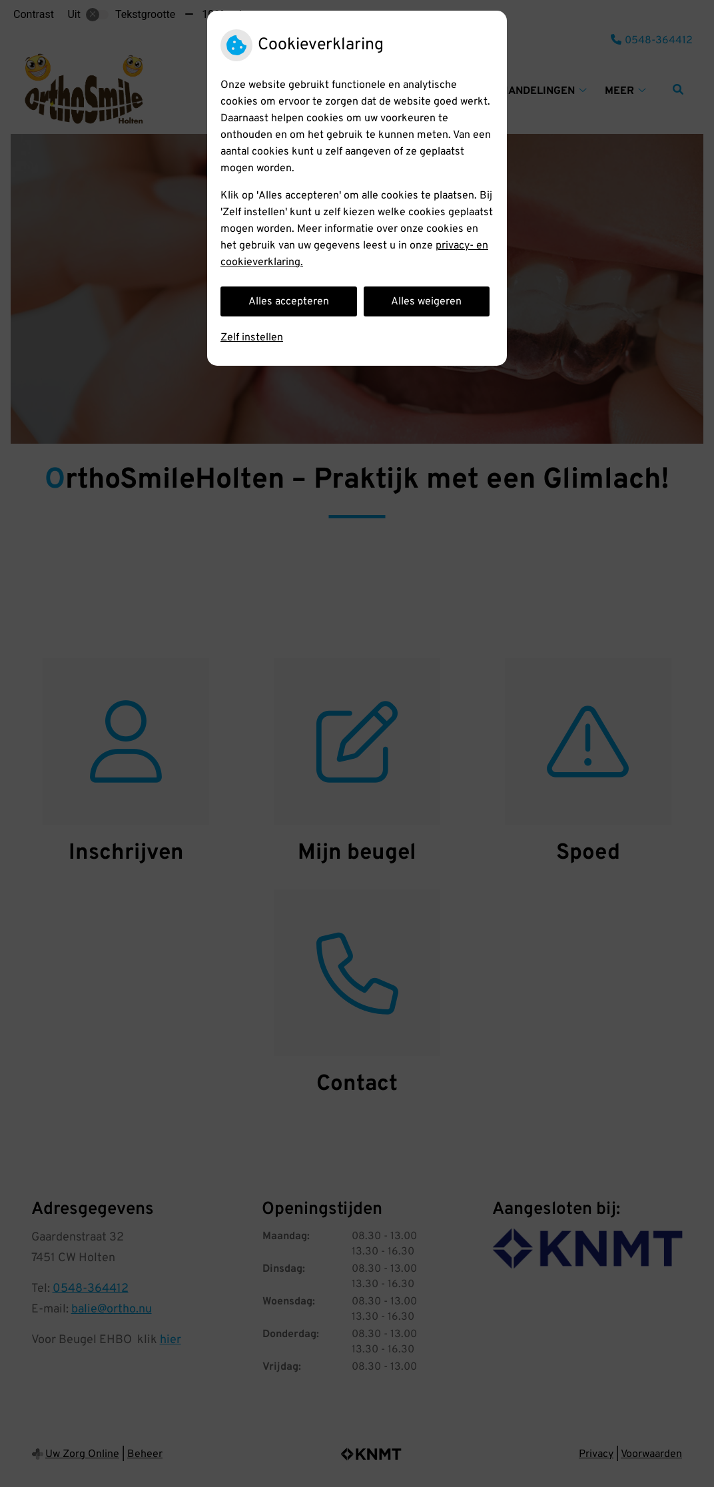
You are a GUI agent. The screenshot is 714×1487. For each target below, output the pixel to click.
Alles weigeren (426, 301)
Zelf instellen (251, 337)
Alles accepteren (288, 301)
